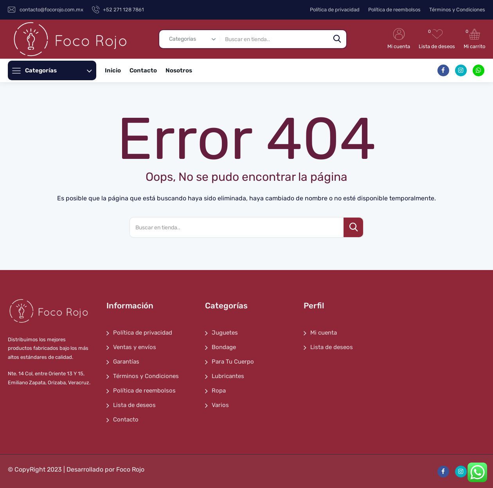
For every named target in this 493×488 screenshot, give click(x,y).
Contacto (143, 70)
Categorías (58, 70)
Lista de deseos (134, 405)
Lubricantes (228, 376)
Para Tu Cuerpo (233, 361)
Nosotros (179, 70)
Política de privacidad (335, 10)
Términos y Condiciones (457, 10)
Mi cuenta (323, 332)
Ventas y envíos (134, 347)
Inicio (113, 70)
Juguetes (225, 332)
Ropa (219, 390)
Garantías (126, 361)
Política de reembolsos (394, 10)
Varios (220, 405)
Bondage (224, 347)
